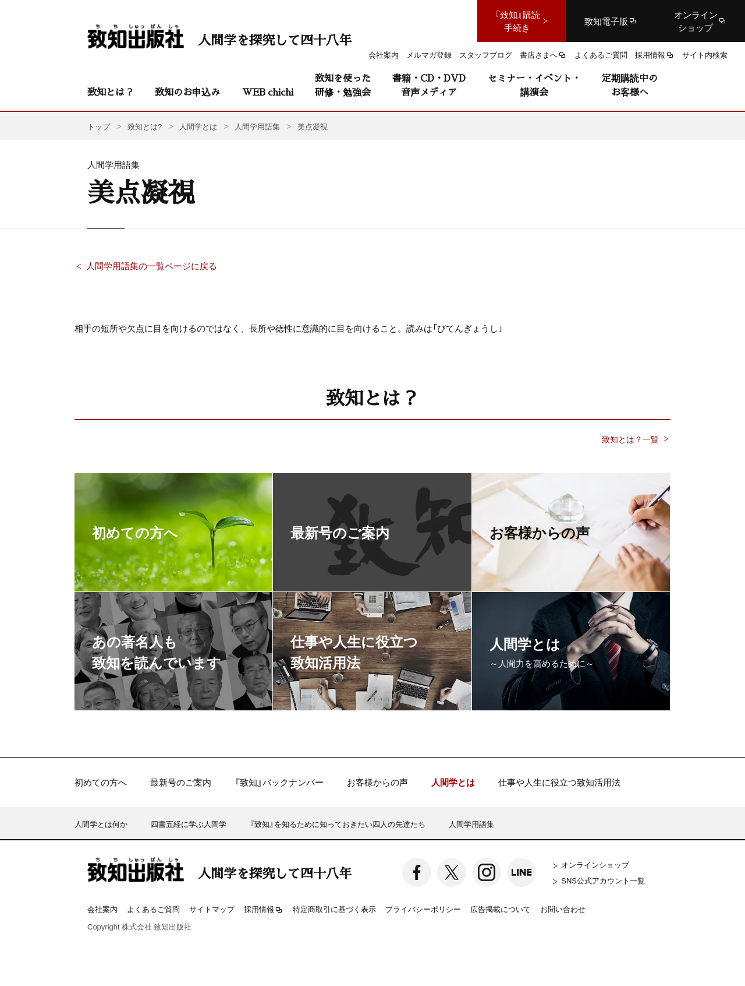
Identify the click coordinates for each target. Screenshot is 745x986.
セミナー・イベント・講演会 (534, 84)
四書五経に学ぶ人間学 (188, 823)
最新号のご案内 (180, 782)
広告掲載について (500, 909)
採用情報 (263, 909)
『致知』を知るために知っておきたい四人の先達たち (337, 823)
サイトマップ (212, 909)
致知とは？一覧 (630, 439)
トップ (98, 126)
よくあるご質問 (153, 909)
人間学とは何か (100, 823)
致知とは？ (110, 91)
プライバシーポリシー (423, 909)
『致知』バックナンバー (279, 782)
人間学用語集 (471, 823)
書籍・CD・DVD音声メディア (429, 84)
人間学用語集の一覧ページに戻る (151, 265)
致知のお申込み (187, 91)
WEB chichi (267, 91)
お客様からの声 (377, 782)
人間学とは (453, 782)
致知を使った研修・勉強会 (343, 84)
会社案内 (102, 909)
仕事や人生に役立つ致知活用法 (559, 782)
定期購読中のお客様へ (630, 84)
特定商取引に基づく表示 (334, 909)
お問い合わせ (563, 909)
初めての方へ (100, 782)
